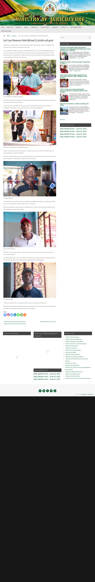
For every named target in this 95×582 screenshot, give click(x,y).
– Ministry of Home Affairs (72, 354)
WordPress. (90, 394)
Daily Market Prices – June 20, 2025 (73, 137)
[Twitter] (11, 314)
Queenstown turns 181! (48, 321)
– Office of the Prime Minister (73, 339)
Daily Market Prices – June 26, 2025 (73, 129)
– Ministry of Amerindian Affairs (74, 341)
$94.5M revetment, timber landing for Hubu (74, 104)
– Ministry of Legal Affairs (72, 365)
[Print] (24, 314)
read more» (81, 58)
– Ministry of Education (71, 345)
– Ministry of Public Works (72, 376)
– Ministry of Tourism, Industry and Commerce (78, 378)
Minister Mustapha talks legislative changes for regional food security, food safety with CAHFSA (75, 48)
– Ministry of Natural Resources (74, 371)
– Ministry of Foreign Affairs (73, 350)
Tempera (83, 394)
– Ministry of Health (70, 352)
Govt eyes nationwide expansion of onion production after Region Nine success (73, 76)
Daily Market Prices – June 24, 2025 (73, 134)
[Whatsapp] (18, 314)
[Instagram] (8, 314)
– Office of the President (72, 337)
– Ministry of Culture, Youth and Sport (76, 343)
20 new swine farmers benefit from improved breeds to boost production (15, 322)
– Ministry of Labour (70, 363)
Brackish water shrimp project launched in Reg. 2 (75, 62)
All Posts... (63, 119)
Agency (14, 36)
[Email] (21, 314)
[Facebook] (5, 314)
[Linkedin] (14, 314)
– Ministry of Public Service (72, 373)
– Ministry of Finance (71, 347)
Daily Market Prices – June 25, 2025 (73, 131)
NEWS (8, 36)
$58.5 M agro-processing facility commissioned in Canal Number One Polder (73, 90)
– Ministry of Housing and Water (74, 356)
